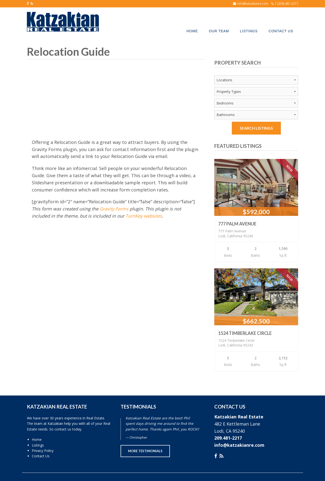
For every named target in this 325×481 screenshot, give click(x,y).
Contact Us (41, 456)
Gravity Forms (114, 209)
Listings (38, 445)
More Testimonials (145, 451)
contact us (62, 429)
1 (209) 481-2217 (286, 3)
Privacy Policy (43, 450)
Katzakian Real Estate (238, 417)
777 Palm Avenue (237, 223)
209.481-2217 (228, 438)
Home (37, 439)
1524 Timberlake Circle (245, 333)
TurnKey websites (144, 216)
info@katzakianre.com (252, 3)
